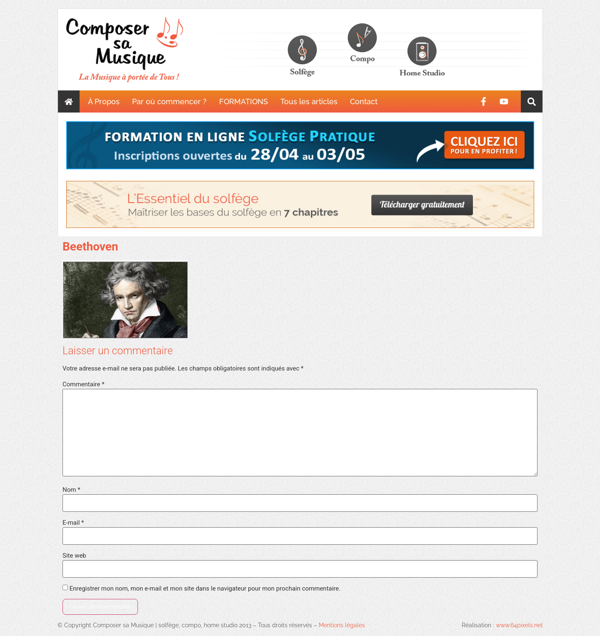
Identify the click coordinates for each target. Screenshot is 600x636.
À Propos (104, 101)
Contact (364, 101)
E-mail (73, 523)
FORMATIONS (243, 101)
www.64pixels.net (519, 625)
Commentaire (83, 384)
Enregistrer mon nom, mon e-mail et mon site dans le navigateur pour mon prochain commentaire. (205, 589)
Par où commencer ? (169, 101)
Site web (74, 556)
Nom (71, 490)
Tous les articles (309, 101)
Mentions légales (342, 625)
